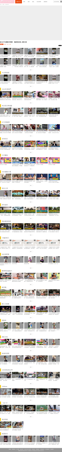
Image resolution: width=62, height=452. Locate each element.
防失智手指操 (14, 263)
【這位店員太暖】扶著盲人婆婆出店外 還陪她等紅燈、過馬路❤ (53, 444)
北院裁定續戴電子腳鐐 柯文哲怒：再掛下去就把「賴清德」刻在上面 (17, 116)
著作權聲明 (47, 449)
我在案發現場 (6, 221)
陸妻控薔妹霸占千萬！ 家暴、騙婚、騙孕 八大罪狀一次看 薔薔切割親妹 (5, 347)
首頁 (0, 4)
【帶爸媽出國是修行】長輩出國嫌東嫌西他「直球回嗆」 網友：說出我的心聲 (53, 364)
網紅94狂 (5, 337)
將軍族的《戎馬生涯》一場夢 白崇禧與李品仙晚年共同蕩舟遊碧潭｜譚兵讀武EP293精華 (29, 215)
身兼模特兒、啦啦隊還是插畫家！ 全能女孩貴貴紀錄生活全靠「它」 (29, 297)
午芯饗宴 (5, 155)
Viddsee (4, 386)
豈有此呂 (5, 139)
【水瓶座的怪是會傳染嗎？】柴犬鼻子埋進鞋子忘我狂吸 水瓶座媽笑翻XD (29, 83)
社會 (7, 44)
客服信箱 (33, 449)
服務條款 (37, 449)
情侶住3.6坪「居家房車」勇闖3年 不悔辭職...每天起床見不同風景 (53, 413)
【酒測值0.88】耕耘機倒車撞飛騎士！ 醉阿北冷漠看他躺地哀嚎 (41, 66)
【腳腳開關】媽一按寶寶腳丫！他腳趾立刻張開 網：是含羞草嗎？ (17, 83)
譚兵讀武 (5, 205)
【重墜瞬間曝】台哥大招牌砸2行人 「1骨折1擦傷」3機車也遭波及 (17, 66)
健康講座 (45, 1)
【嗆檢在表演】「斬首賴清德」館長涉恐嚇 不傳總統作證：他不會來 (53, 347)
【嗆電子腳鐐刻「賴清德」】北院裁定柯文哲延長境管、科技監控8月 (5, 116)
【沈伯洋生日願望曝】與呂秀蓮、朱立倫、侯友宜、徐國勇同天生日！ (53, 198)
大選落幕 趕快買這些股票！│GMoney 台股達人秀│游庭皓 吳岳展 (54, 182)
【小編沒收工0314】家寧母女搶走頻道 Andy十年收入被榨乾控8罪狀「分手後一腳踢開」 (41, 248)
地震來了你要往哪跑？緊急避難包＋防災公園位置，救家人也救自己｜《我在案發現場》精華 (53, 231)
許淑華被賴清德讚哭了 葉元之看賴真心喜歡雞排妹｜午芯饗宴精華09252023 (17, 165)
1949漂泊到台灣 (7, 370)
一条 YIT (5, 403)
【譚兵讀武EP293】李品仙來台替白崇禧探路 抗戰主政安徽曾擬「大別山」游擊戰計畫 (41, 215)
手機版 (10, 449)
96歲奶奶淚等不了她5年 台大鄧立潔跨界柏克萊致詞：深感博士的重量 (5, 314)
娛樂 (28, 1)
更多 (31, 86)
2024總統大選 (6, 172)
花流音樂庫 (39, 1)
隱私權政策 (42, 449)
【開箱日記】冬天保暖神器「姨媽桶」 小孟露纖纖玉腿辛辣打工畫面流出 (41, 330)
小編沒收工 (5, 238)
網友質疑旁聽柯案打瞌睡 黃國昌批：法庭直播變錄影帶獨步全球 (41, 116)
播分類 (19, 1)
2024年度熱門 (6, 89)
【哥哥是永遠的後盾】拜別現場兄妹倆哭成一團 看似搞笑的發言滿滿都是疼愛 (53, 314)
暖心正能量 (5, 304)
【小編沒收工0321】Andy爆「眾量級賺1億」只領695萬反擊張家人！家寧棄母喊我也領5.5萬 (17, 248)
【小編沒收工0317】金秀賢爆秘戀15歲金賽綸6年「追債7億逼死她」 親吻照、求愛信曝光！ (29, 248)
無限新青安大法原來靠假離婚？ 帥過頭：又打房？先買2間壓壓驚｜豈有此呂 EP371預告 (17, 149)
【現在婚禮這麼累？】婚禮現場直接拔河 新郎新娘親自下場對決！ (29, 330)
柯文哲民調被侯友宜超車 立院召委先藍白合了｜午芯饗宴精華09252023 (29, 165)
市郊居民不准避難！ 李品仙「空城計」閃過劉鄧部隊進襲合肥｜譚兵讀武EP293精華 (5, 215)
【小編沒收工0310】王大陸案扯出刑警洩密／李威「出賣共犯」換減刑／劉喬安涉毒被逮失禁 (53, 248)
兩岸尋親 (5, 419)
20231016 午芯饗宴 (3, 164)
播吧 (7, 1)
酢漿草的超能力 (7, 271)
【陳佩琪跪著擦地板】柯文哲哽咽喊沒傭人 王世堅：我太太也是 (29, 116)
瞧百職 (4, 287)
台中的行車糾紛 (39, 263)
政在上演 (5, 188)
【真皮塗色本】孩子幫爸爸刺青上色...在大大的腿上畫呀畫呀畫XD (29, 444)
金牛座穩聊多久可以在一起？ (53, 263)
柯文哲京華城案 (7, 105)
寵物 (33, 1)
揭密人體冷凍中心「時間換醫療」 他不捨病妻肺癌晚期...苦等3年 (29, 413)
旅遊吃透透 (5, 353)
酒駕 (10, 44)
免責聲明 (51, 449)
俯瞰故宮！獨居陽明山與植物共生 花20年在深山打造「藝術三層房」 (17, 413)
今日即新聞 (5, 72)
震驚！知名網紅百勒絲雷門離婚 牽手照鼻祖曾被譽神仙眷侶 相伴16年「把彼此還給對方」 (18, 347)
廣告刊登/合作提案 (27, 449)
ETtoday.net (35, 450)
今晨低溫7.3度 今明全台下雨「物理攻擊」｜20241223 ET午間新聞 (54, 132)
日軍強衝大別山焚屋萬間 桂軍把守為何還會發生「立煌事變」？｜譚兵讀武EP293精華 (17, 215)
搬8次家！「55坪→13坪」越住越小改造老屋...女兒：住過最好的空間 (5, 413)
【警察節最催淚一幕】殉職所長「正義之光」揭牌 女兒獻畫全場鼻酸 (53, 66)
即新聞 (5, 44)
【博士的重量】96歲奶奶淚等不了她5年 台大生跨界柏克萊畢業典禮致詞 (17, 314)
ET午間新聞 (6, 122)
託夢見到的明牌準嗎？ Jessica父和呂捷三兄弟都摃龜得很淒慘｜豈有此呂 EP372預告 (5, 149)
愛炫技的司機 (26, 263)
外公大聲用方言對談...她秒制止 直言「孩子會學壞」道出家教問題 (5, 397)
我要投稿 (13, 449)
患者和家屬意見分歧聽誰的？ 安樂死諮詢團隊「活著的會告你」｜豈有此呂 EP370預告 (53, 149)
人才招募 (17, 449)
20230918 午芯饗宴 (51, 164)
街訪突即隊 (5, 254)
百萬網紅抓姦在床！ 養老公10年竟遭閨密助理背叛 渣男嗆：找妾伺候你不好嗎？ (41, 347)
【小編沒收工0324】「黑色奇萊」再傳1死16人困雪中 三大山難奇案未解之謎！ (5, 248)
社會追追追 (7, 4)
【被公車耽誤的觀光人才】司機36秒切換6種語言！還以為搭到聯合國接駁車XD (17, 364)
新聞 (24, 1)
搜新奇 (4, 320)
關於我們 (21, 449)
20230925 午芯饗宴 (39, 164)
